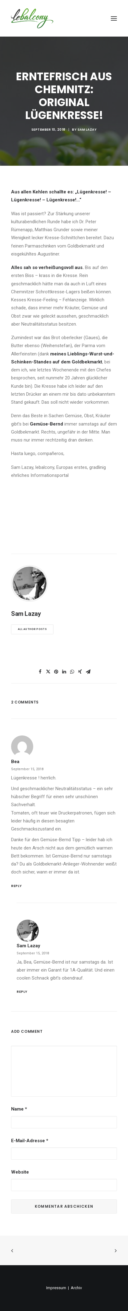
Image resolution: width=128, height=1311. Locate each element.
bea (15, 761)
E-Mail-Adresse (29, 1140)
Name (19, 1109)
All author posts (32, 629)
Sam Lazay (87, 129)
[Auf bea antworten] (64, 885)
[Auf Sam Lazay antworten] (67, 991)
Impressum (56, 1287)
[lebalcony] (32, 18)
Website (20, 1172)
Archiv (76, 1287)
